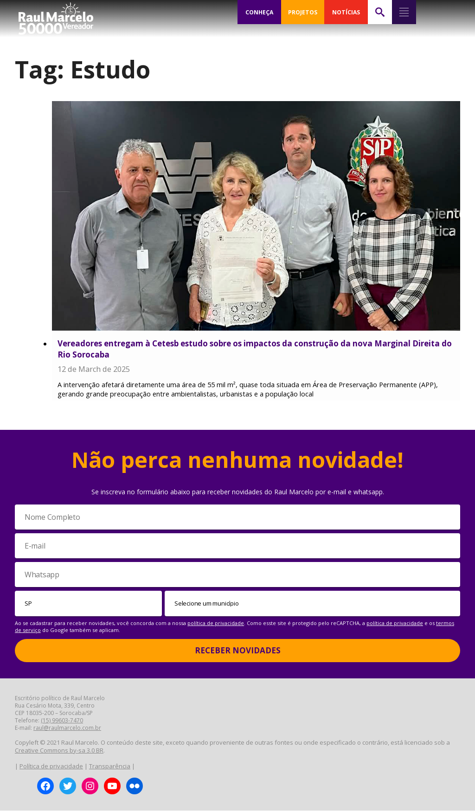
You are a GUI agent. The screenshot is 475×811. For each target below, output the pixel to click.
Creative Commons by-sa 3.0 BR (59, 751)
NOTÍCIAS (346, 12)
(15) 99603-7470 (62, 721)
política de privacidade (215, 623)
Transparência (109, 766)
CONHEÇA (259, 12)
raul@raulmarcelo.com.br (67, 728)
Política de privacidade (51, 766)
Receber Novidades (238, 650)
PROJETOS (302, 12)
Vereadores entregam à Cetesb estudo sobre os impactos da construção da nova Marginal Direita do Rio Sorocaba (255, 349)
